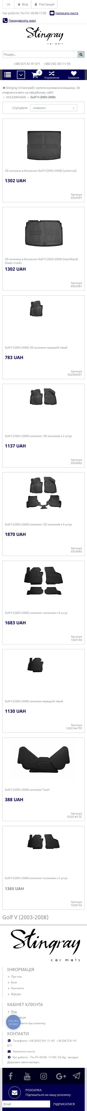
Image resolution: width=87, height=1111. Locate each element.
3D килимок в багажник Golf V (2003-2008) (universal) (41, 171)
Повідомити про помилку (26, 1023)
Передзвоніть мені (22, 20)
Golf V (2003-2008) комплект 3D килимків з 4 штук (38, 524)
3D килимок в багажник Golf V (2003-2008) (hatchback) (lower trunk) (41, 261)
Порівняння (52, 75)
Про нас (14, 976)
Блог (12, 982)
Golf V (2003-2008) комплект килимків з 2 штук (36, 878)
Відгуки (14, 994)
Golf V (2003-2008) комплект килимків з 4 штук (36, 613)
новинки (39, 108)
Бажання (74, 75)
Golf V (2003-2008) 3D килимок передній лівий (36, 347)
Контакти (15, 988)
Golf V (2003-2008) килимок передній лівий (34, 701)
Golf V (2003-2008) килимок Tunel (27, 790)
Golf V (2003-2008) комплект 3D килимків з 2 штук (38, 436)
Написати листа (66, 13)
